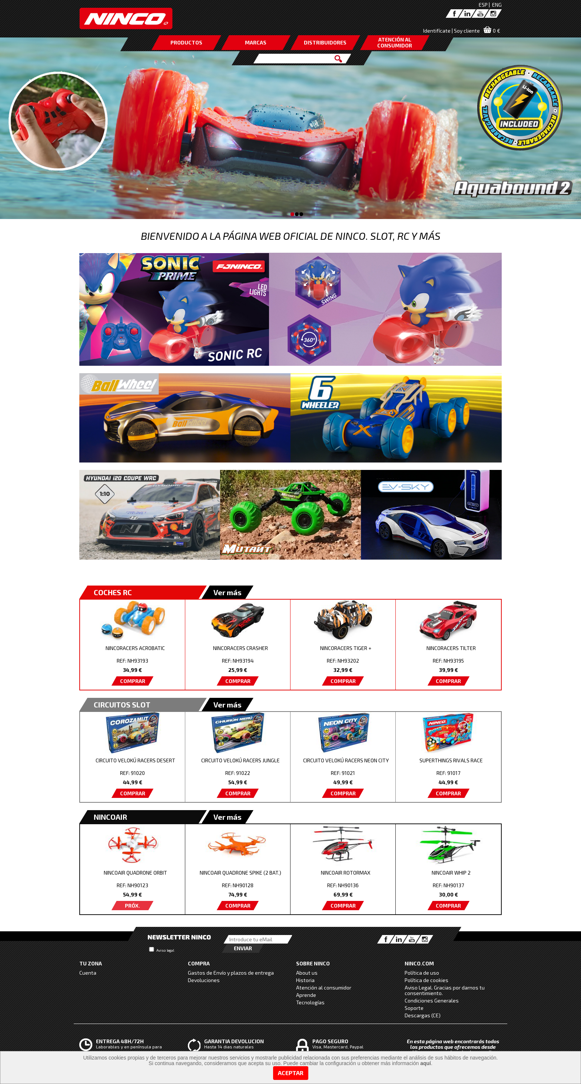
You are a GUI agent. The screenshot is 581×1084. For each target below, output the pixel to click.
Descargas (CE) (423, 1015)
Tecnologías (310, 1002)
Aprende (306, 995)
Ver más (227, 592)
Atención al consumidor (323, 987)
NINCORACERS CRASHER (240, 648)
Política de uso (422, 972)
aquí (425, 1063)
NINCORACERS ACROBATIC (135, 648)
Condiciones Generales (432, 1000)
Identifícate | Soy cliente (451, 30)
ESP (483, 4)
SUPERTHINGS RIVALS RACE (451, 760)
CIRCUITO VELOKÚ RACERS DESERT (135, 760)
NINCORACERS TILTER (451, 648)
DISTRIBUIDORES (325, 42)
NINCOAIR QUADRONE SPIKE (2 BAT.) (240, 872)
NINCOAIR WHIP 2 (451, 872)
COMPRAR (132, 681)
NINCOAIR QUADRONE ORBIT (135, 872)
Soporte (414, 1008)
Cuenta (87, 972)
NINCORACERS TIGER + (345, 648)
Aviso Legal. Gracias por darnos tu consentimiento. (445, 990)
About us (307, 972)
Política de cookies (426, 980)
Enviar (243, 948)
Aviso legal (165, 950)
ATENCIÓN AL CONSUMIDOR (394, 42)
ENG (497, 4)
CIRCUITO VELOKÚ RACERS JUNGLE (240, 760)
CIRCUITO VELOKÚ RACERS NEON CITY (346, 760)
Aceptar (290, 1072)
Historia (305, 980)
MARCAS (255, 42)
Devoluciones (204, 980)
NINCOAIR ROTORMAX (346, 872)
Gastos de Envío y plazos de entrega (231, 972)
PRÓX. (132, 905)
